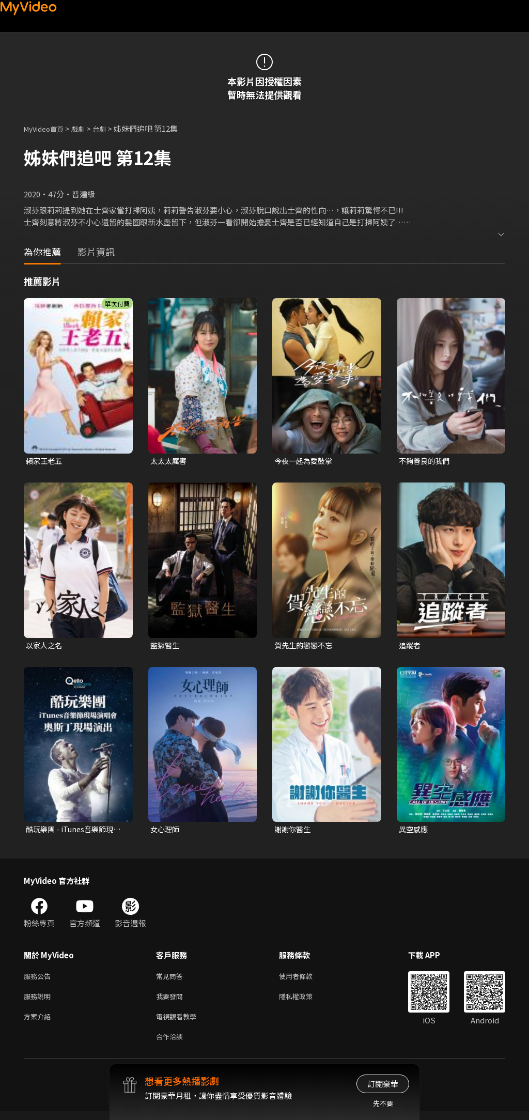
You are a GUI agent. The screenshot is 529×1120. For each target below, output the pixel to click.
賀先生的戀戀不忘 (305, 646)
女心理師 (165, 831)
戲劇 (86, 128)
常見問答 (171, 979)
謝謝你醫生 (293, 831)
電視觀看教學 (179, 1022)
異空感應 (414, 831)
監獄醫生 (165, 646)
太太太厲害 (169, 461)
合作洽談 (171, 1044)
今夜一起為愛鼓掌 (305, 461)
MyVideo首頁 (47, 128)
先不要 (383, 1103)
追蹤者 (410, 646)
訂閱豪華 (382, 1083)
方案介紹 (39, 1022)
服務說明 (39, 1000)
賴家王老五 (45, 461)
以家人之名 (45, 646)
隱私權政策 (304, 1000)
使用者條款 (304, 979)
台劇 (109, 128)
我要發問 (171, 1000)
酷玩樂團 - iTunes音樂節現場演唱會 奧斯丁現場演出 (76, 831)
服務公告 (39, 979)
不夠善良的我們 (426, 461)
